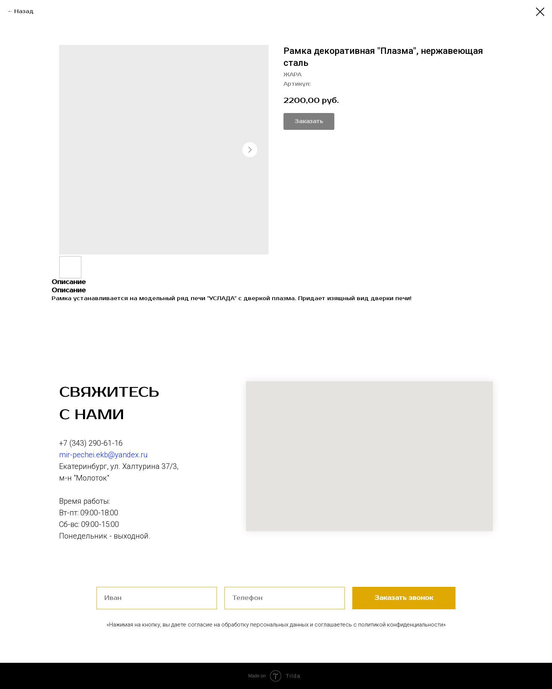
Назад (24, 11)
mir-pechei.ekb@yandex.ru (103, 454)
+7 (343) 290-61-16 (91, 443)
